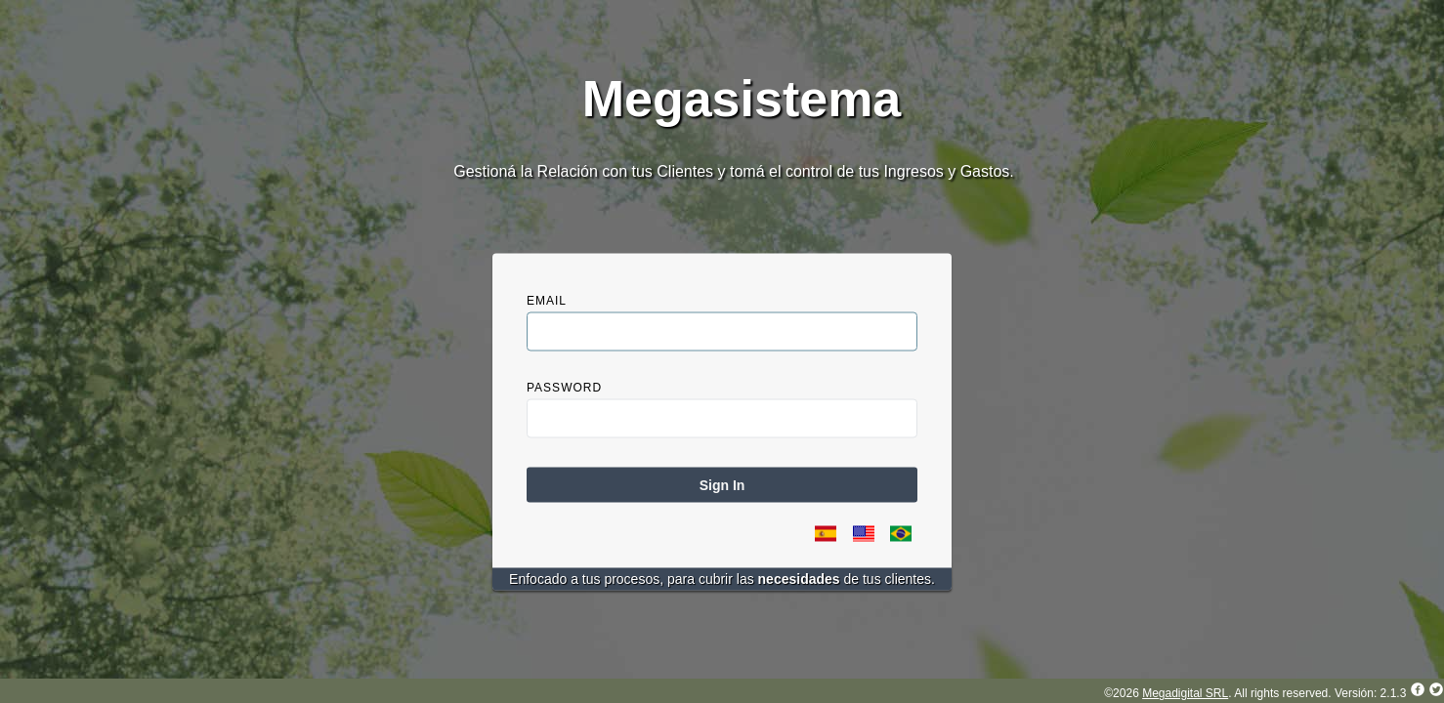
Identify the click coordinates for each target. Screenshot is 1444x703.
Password (564, 387)
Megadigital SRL (1185, 693)
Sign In (722, 485)
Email (547, 301)
